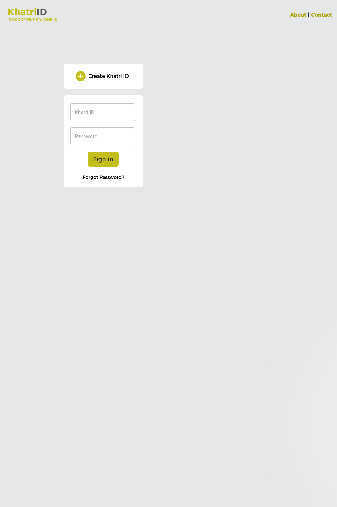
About (298, 15)
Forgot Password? (103, 177)
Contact (321, 15)
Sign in (103, 159)
